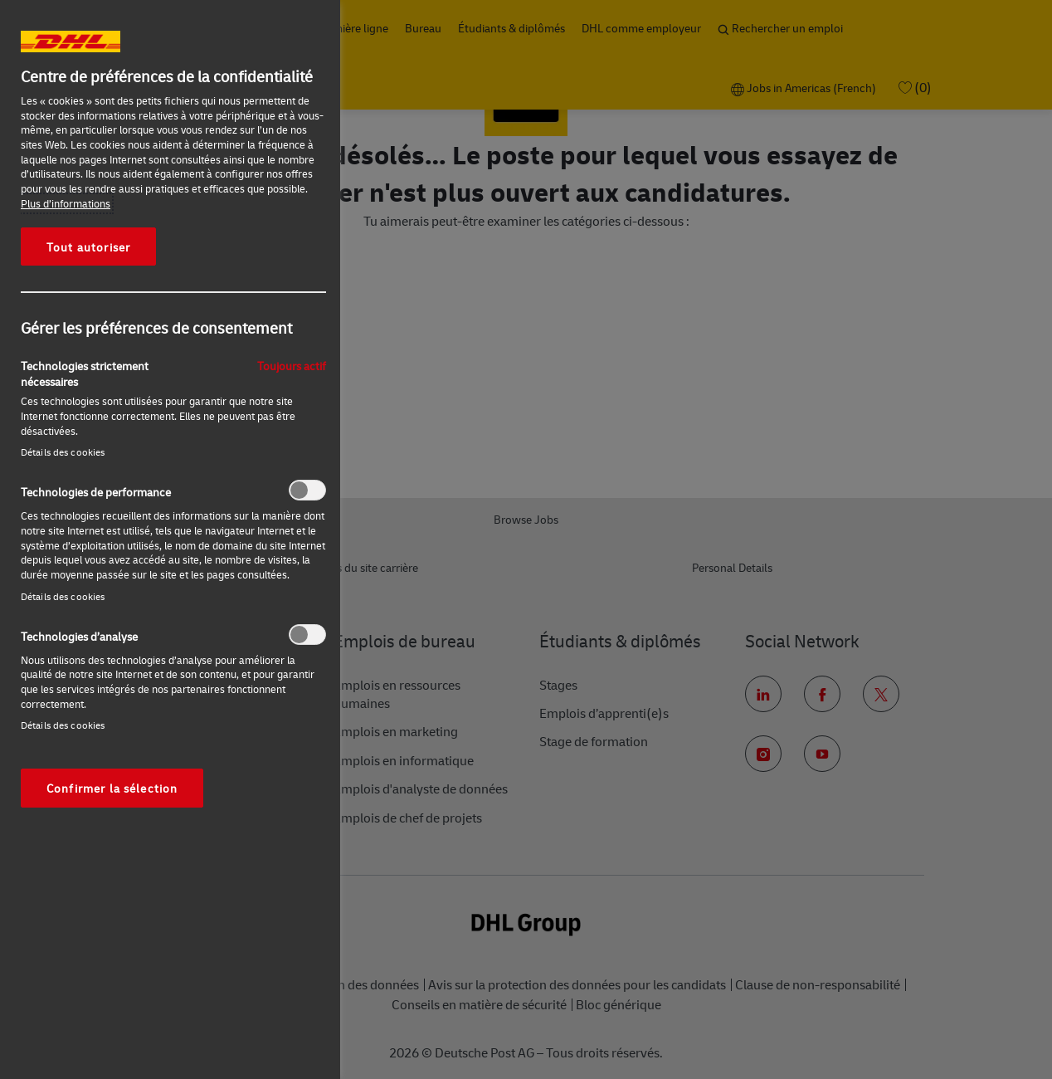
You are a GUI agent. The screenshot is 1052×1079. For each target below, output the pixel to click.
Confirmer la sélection (112, 787)
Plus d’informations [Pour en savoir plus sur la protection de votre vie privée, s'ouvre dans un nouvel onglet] (65, 203)
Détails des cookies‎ (63, 452)
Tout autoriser (88, 246)
